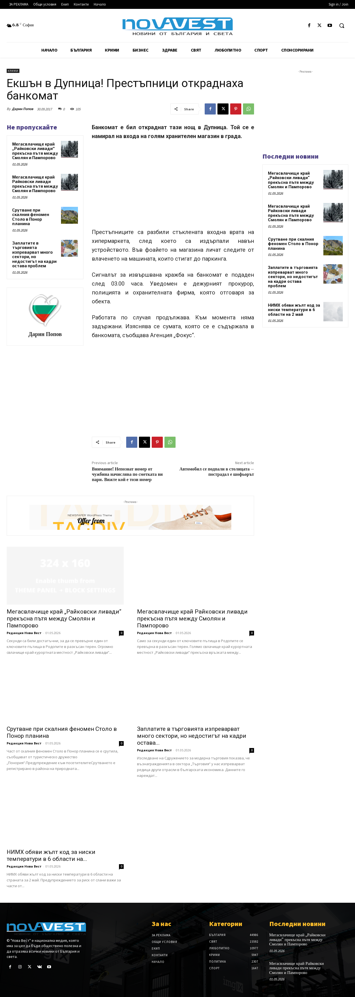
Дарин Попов (22, 108)
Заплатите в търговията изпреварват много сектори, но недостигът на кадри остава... (191, 736)
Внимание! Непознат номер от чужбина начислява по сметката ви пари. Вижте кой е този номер (127, 474)
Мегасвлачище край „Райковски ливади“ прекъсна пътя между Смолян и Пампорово (35, 151)
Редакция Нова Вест (24, 633)
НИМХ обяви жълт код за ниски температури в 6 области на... (51, 855)
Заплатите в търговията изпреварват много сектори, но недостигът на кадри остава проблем (34, 254)
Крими (13, 71)
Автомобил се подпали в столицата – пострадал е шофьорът (216, 471)
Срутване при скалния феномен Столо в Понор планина (30, 217)
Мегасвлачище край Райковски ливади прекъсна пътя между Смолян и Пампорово (35, 184)
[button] (341, 25)
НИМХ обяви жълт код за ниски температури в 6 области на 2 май (294, 310)
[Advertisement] (173, 186)
